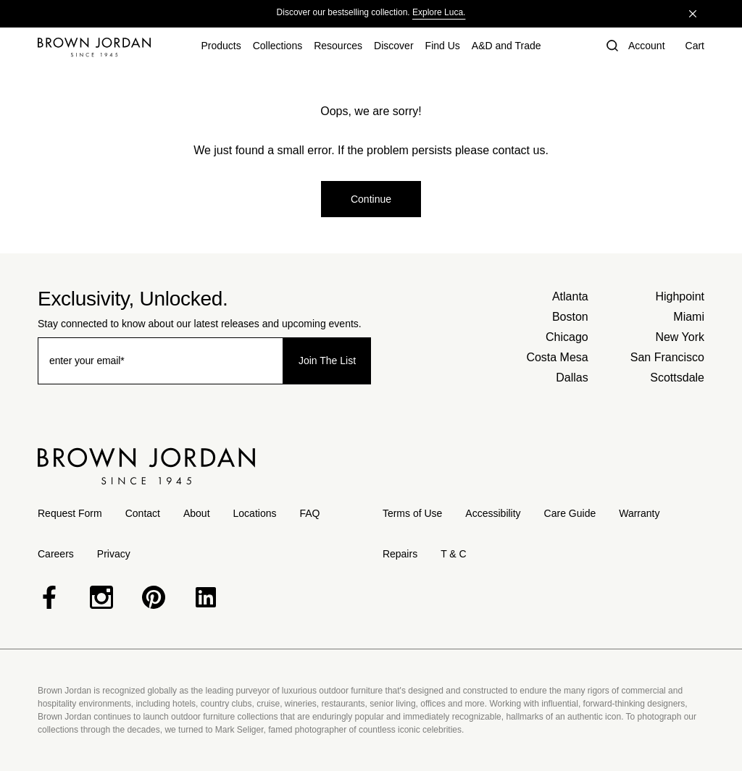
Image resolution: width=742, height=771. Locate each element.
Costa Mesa (557, 357)
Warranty (639, 513)
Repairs (400, 554)
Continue (371, 199)
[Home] (94, 47)
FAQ (309, 513)
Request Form (70, 513)
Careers (56, 554)
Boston (570, 317)
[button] (610, 47)
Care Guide (570, 513)
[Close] (692, 13)
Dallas (572, 377)
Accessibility (492, 513)
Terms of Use (412, 513)
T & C (454, 554)
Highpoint (679, 296)
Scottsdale (677, 377)
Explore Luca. (438, 12)
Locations (255, 513)
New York (679, 337)
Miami (688, 317)
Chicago (567, 337)
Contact (142, 513)
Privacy (113, 554)
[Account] (646, 47)
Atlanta (570, 296)
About (196, 513)
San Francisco (667, 357)
